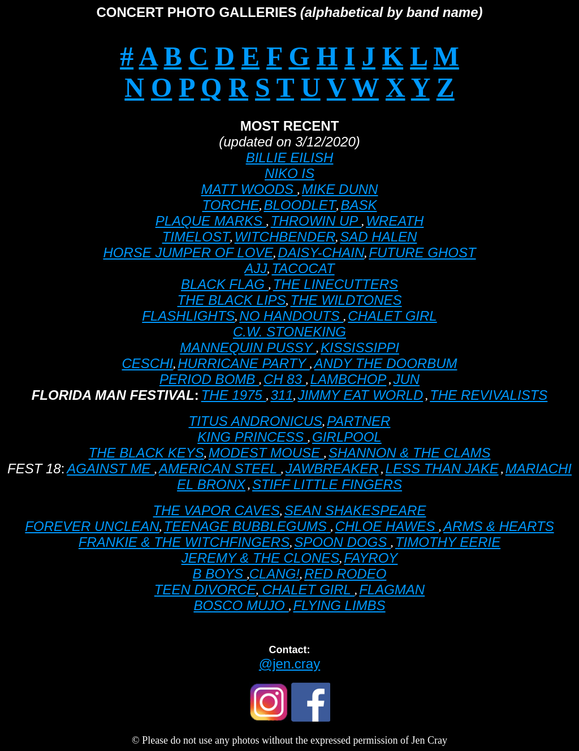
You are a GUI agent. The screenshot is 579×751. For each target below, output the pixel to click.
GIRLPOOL (347, 436)
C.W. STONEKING (289, 331)
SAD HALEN (378, 236)
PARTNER (358, 421)
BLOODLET (299, 205)
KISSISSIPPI (360, 347)
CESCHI (148, 363)
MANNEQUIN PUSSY (248, 347)
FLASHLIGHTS (188, 315)
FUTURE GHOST (422, 252)
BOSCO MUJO (240, 605)
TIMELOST (196, 236)
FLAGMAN (392, 589)
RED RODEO (345, 573)
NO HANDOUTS (291, 315)
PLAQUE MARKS (210, 220)
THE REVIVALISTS (488, 395)
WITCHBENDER (285, 236)
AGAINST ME (110, 468)
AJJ (255, 268)
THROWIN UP (316, 220)
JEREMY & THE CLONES (261, 558)
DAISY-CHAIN (321, 252)
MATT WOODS (249, 189)
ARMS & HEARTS (498, 526)
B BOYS (220, 573)
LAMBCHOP (348, 379)
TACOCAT (302, 268)
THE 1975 (233, 395)
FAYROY (370, 558)
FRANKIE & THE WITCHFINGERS (184, 542)
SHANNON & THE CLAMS (410, 452)
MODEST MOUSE (266, 452)
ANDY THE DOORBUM (385, 363)
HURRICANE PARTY (243, 363)
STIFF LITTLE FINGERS (327, 484)
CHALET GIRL (392, 315)
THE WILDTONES (346, 300)
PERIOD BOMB (209, 379)
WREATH (395, 220)
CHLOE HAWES (387, 526)
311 (281, 395)
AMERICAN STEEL (220, 468)
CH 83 (284, 379)
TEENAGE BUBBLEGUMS (245, 526)
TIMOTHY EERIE (447, 542)
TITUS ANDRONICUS (255, 421)
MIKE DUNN (340, 189)
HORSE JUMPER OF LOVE (188, 252)
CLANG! (274, 573)
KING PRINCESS (252, 436)
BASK (358, 205)
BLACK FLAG (225, 284)
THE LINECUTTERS (335, 284)
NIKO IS (289, 173)
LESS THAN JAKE (442, 468)
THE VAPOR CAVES (216, 510)
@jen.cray (289, 663)
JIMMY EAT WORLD (360, 395)
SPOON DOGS (342, 542)
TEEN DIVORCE (205, 589)
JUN (406, 379)
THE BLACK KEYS (146, 452)
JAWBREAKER (332, 468)
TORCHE (231, 205)
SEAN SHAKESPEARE (355, 510)
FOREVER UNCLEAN (92, 526)
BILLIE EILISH (290, 157)
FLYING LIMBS (339, 605)
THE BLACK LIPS (232, 300)
